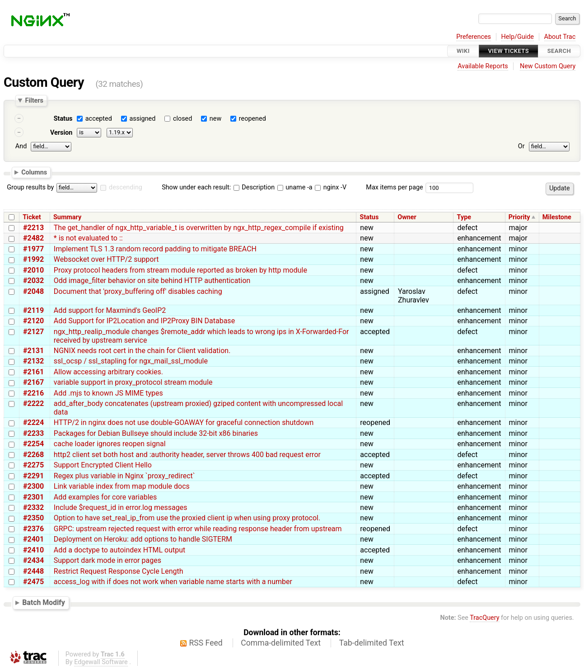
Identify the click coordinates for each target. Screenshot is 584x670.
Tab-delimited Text (371, 642)
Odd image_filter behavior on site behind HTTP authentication (152, 280)
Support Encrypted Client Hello (103, 465)
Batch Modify (43, 602)
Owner (406, 217)
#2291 (33, 476)
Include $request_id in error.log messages (120, 507)
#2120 (33, 320)
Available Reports (483, 66)
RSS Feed (206, 642)
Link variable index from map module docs (122, 486)
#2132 (33, 361)
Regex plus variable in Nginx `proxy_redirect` (124, 476)
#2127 (33, 331)
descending (125, 187)
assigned (142, 119)
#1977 (33, 249)
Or (521, 146)
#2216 (33, 393)
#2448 (33, 571)
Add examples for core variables (105, 497)
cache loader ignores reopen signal (110, 443)
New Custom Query (547, 66)
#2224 (33, 422)
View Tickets (508, 50)
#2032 (33, 280)
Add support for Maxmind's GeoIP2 (110, 310)
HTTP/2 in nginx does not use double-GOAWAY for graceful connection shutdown (184, 422)
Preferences (473, 37)
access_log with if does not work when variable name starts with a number (173, 581)
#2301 (33, 497)
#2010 (33, 270)
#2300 (33, 486)
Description (254, 187)
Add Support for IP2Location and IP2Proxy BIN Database (144, 320)
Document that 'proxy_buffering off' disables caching (138, 291)
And (21, 146)
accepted (98, 119)
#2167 (33, 382)
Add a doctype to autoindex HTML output (119, 550)
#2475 (33, 581)
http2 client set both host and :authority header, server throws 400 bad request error (187, 454)
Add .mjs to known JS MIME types (108, 393)
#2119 (33, 310)
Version (61, 133)
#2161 (33, 372)
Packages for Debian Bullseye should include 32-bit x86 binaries (156, 433)
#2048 (33, 291)
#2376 (33, 528)
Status (63, 119)
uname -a (295, 187)
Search (559, 50)
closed (182, 119)
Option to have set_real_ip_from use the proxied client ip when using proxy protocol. (187, 518)
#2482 (33, 238)
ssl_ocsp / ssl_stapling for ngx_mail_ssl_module (131, 361)
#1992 (33, 259)
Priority (519, 217)
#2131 (33, 350)
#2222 (33, 403)
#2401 (33, 539)
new (215, 119)
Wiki (463, 50)
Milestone (556, 217)
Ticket (32, 217)
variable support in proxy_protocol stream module (133, 382)
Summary (67, 217)
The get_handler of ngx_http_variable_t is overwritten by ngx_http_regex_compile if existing (199, 227)
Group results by (30, 187)
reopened (252, 119)
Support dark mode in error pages (107, 560)
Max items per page (394, 187)
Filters (34, 100)
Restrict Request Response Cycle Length (118, 571)
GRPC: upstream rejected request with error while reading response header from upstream (198, 528)
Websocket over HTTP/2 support (106, 259)
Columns (34, 171)
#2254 (33, 443)
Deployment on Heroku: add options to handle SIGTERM (143, 539)
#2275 (33, 465)
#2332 (33, 507)
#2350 (33, 518)
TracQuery (484, 618)
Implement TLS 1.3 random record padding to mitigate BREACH (155, 249)
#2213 (33, 227)
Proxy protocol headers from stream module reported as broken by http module (180, 270)
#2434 (33, 560)
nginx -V (330, 187)
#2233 (33, 433)
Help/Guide (517, 37)
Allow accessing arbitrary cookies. (108, 372)
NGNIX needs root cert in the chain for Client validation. (142, 350)
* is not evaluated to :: (88, 238)
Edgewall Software (101, 662)
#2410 (33, 550)
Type (464, 217)
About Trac (560, 37)
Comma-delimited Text (281, 642)
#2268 (33, 454)
